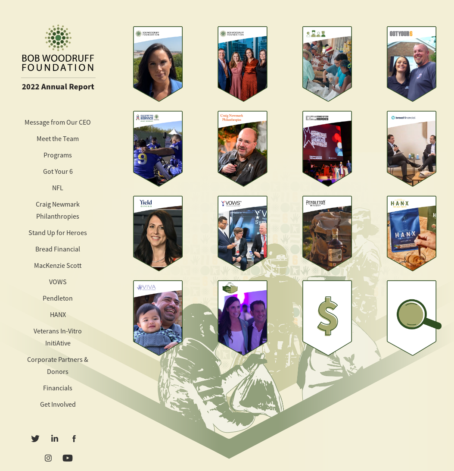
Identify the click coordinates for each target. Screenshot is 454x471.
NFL (57, 188)
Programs (58, 155)
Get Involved (58, 404)
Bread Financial (57, 249)
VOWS (58, 282)
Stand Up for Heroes (57, 233)
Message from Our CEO (58, 122)
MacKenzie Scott (57, 265)
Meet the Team (58, 139)
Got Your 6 (58, 171)
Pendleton (58, 298)
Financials (57, 388)
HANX (58, 315)
